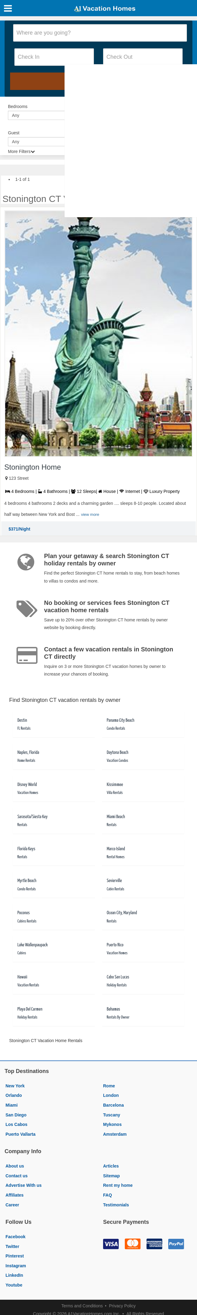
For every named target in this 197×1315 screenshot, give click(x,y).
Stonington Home (32, 467)
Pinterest (15, 1256)
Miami (12, 1105)
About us (15, 1166)
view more (90, 514)
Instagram (16, 1265)
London (111, 1095)
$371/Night (19, 529)
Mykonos (112, 1124)
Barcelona (113, 1105)
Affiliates (15, 1195)
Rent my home (117, 1185)
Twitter (12, 1246)
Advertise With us (24, 1185)
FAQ (107, 1195)
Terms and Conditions (82, 1305)
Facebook (15, 1236)
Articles (111, 1166)
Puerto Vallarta (20, 1134)
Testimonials (116, 1204)
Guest (13, 132)
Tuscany (111, 1114)
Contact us (17, 1175)
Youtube (14, 1285)
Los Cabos (17, 1124)
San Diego (16, 1114)
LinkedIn (14, 1275)
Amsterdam (115, 1134)
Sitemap (111, 1175)
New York (15, 1085)
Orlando (14, 1095)
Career (12, 1204)
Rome (109, 1085)
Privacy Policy (122, 1305)
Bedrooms (18, 106)
